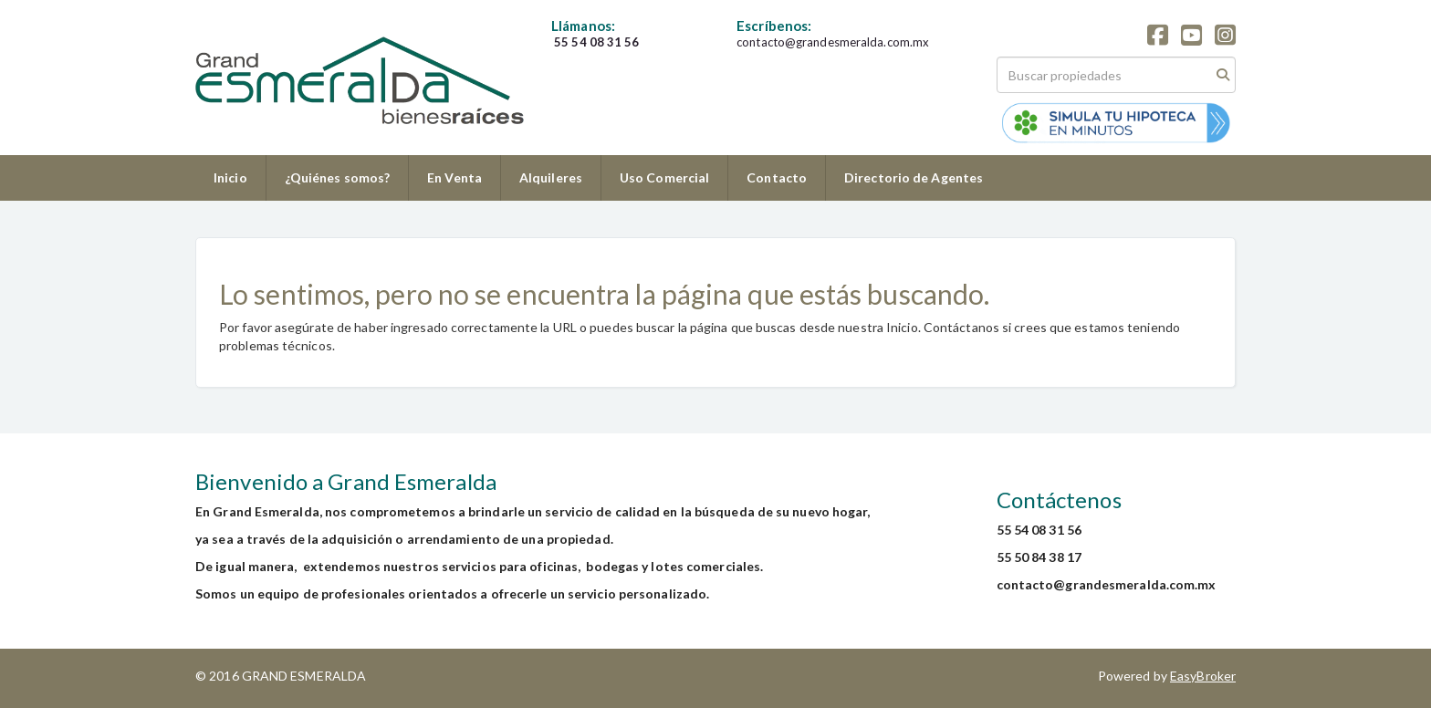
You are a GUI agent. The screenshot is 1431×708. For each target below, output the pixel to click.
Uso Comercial (664, 177)
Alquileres (550, 177)
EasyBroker (1203, 675)
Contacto (777, 177)
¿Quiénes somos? (338, 177)
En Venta (454, 177)
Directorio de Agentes (913, 177)
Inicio (230, 177)
